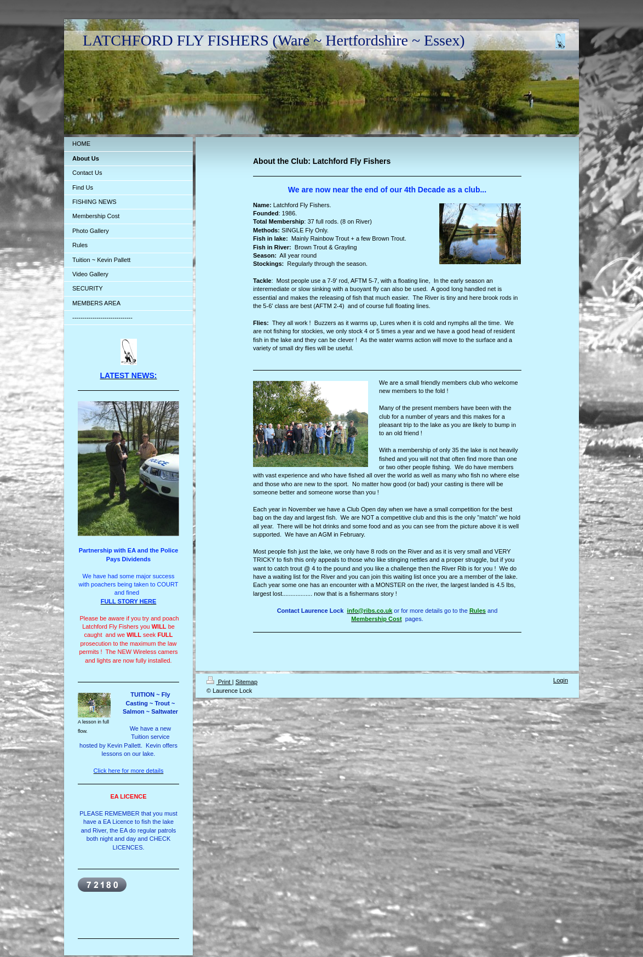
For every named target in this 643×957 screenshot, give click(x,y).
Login (560, 680)
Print (219, 682)
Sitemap (246, 682)
